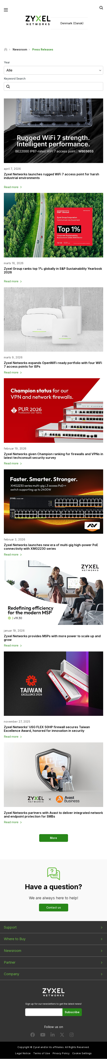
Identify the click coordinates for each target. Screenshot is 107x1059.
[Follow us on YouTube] (42, 1035)
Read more (11, 187)
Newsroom (12, 951)
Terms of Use (41, 1053)
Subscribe (72, 1012)
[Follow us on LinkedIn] (53, 1035)
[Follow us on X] (62, 1035)
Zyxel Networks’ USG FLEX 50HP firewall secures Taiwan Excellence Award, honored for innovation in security (47, 729)
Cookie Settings (82, 1053)
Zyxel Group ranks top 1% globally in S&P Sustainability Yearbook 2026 (53, 270)
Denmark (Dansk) (72, 23)
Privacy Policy (61, 1053)
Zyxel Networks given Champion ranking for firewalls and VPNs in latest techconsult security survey (53, 456)
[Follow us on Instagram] (72, 1035)
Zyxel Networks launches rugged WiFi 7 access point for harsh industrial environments (51, 176)
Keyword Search (15, 79)
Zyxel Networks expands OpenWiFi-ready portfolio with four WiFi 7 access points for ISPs (53, 365)
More (53, 838)
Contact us (53, 907)
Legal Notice (23, 1053)
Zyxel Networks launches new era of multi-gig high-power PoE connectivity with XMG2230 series (51, 547)
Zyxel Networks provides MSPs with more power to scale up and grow (52, 638)
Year (7, 62)
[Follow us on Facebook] (32, 1035)
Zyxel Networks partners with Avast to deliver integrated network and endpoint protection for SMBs (53, 814)
